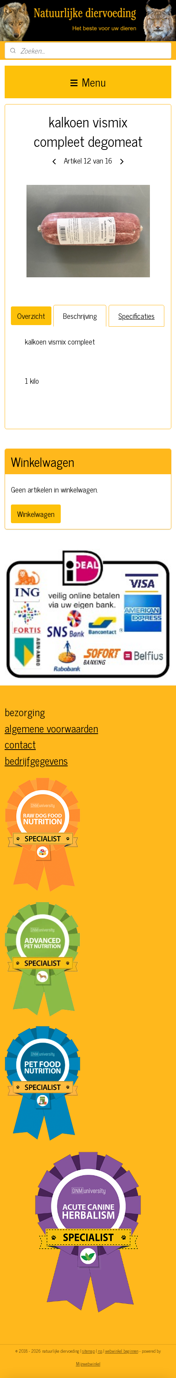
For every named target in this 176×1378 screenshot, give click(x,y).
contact (20, 744)
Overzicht (31, 316)
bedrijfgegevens (36, 760)
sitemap (88, 1350)
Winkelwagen (36, 514)
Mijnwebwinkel (88, 1363)
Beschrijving (80, 316)
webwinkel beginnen (121, 1350)
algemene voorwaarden (51, 728)
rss (100, 1350)
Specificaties (136, 316)
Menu (88, 82)
